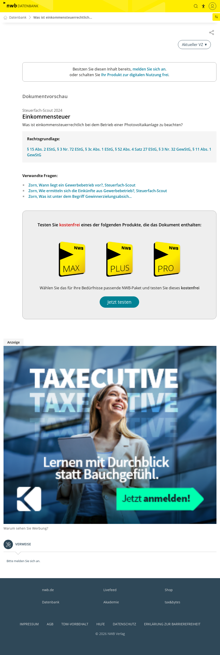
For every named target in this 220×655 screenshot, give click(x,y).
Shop (169, 590)
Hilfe (100, 624)
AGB (50, 624)
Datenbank (50, 602)
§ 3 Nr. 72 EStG (70, 149)
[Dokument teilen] (211, 32)
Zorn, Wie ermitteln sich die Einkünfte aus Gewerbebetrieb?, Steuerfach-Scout (97, 191)
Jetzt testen (119, 302)
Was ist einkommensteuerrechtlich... (62, 17)
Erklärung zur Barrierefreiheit (172, 624)
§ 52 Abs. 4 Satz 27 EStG (136, 149)
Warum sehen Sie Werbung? (26, 528)
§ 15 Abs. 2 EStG (41, 149)
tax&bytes (172, 602)
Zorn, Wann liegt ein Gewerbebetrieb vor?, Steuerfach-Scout (81, 185)
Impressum (29, 624)
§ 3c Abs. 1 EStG (99, 149)
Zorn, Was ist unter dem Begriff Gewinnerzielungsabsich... (80, 196)
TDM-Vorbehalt (74, 624)
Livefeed (110, 590)
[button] (196, 6)
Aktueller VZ (194, 44)
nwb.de (48, 590)
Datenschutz (124, 624)
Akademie (111, 602)
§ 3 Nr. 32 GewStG (175, 149)
